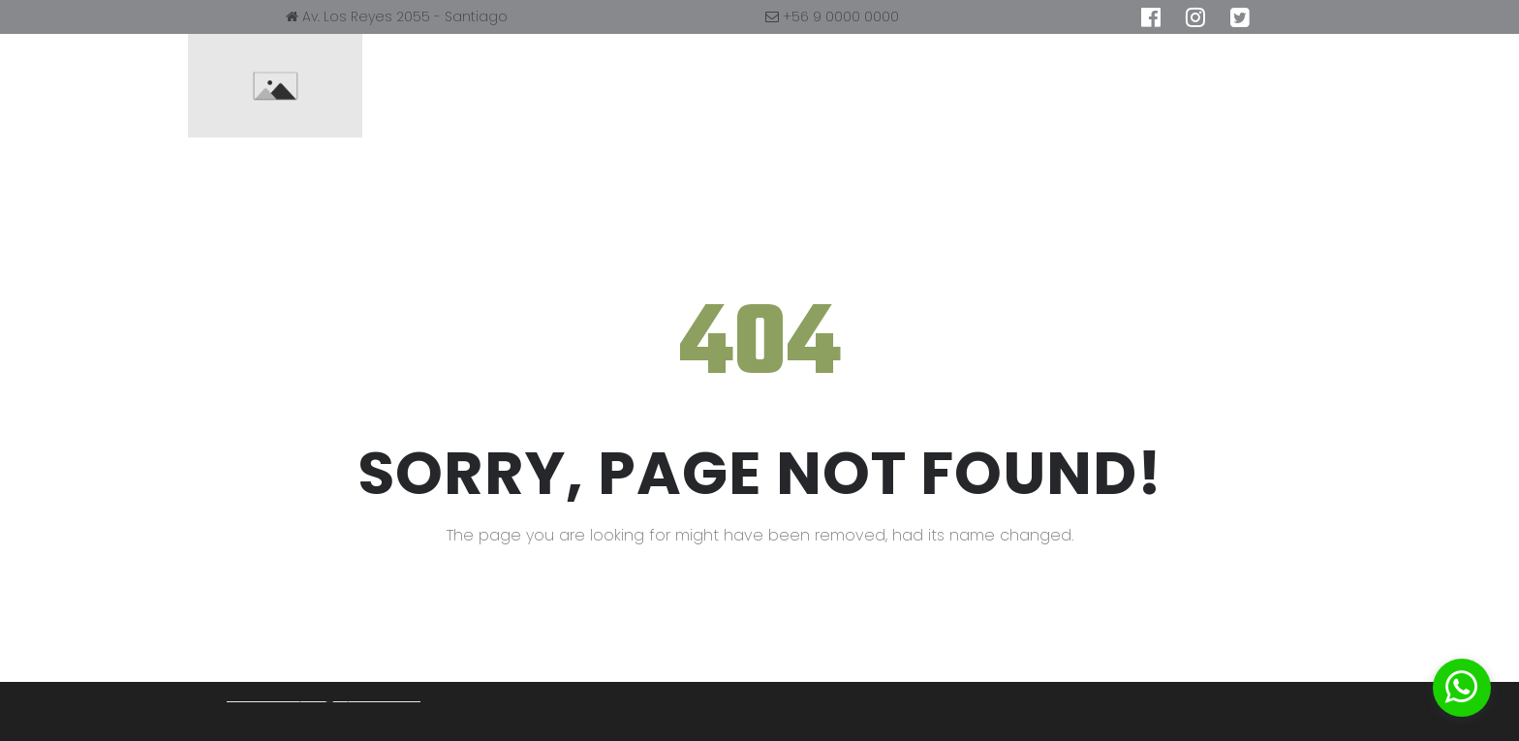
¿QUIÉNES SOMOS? (726, 86)
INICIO (594, 86)
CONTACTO (1004, 86)
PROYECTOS (877, 86)
